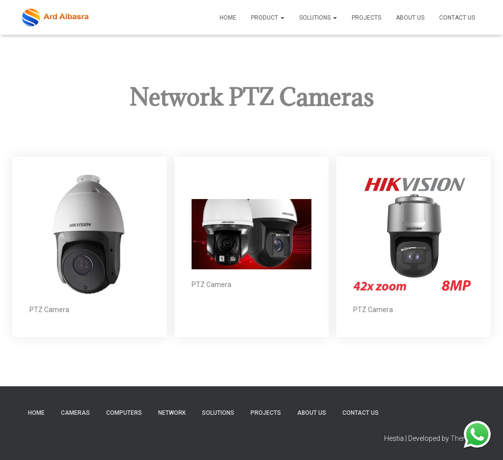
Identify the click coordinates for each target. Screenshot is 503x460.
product (267, 17)
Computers (124, 412)
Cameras (75, 412)
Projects (366, 17)
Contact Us (457, 17)
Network (172, 412)
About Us (410, 17)
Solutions (318, 17)
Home (228, 17)
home (36, 412)
